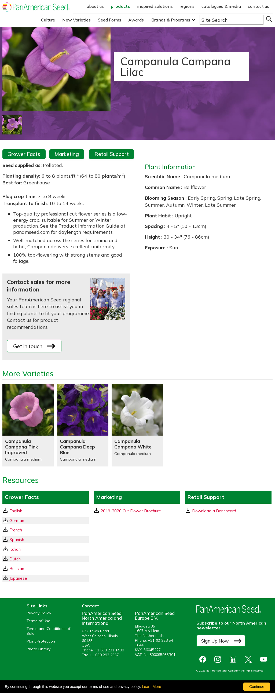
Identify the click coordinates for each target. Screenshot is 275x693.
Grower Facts (24, 154)
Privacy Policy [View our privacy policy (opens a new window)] (39, 613)
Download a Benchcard (211, 510)
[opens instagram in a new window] (219, 659)
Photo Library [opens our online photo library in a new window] (39, 649)
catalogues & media (221, 6)
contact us (258, 6)
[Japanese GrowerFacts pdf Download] (45, 578)
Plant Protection (41, 641)
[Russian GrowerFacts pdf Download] (45, 568)
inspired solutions (155, 6)
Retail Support (111, 154)
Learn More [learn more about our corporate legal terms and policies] (151, 686)
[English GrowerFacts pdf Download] (45, 511)
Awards (136, 20)
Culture (48, 20)
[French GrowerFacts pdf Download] (45, 530)
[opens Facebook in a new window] (203, 659)
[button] (173, 20)
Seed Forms (110, 20)
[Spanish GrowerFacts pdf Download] (45, 539)
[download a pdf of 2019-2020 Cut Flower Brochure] (137, 511)
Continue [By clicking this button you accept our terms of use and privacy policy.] (256, 686)
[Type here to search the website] (231, 20)
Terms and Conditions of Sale (48, 631)
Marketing (66, 154)
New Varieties (76, 20)
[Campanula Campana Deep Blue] (82, 425)
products (120, 6)
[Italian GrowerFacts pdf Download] (45, 549)
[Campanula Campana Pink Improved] (28, 425)
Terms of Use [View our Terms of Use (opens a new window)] (38, 621)
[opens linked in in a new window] (234, 659)
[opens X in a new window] (249, 659)
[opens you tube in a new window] (265, 659)
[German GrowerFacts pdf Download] (45, 520)
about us (95, 6)
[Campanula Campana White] (137, 425)
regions (187, 6)
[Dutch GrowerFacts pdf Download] (45, 559)
